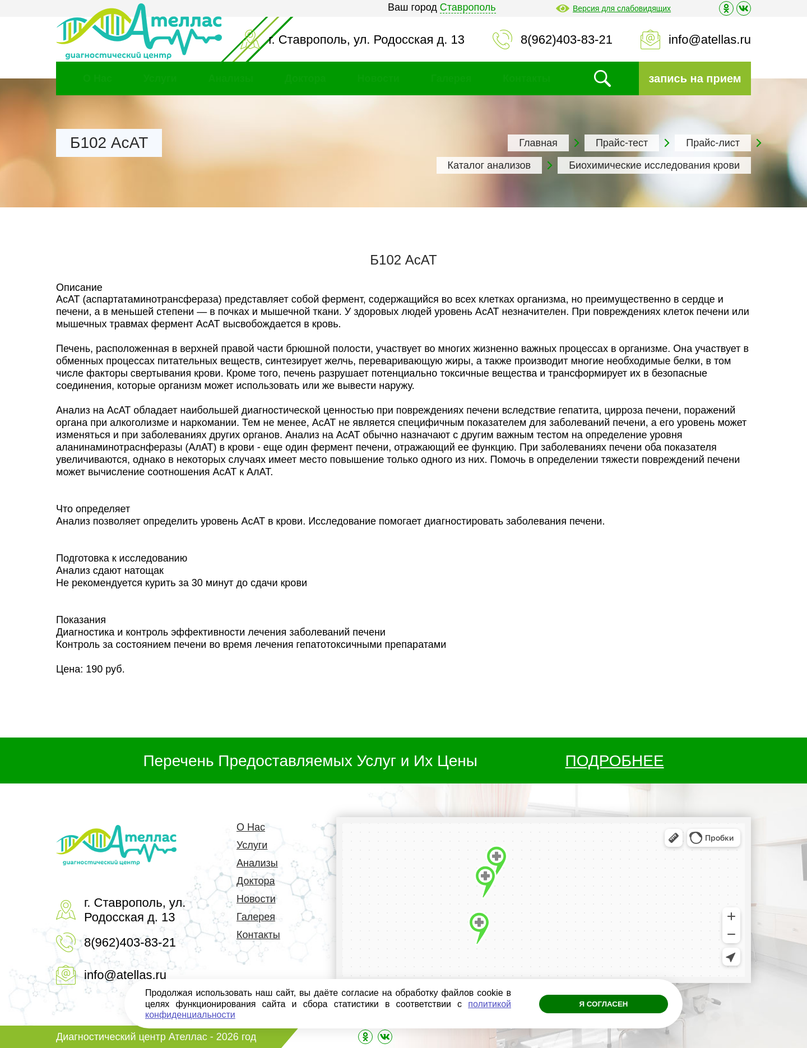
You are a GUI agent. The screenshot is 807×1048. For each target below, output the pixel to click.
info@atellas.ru (710, 40)
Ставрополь (468, 7)
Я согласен (597, 1003)
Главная (538, 143)
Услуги (160, 78)
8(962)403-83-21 (567, 40)
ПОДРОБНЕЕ (614, 760)
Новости (378, 78)
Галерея (451, 78)
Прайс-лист (713, 143)
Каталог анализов (489, 165)
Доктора (305, 78)
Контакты (526, 78)
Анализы (230, 78)
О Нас (97, 78)
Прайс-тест (622, 143)
